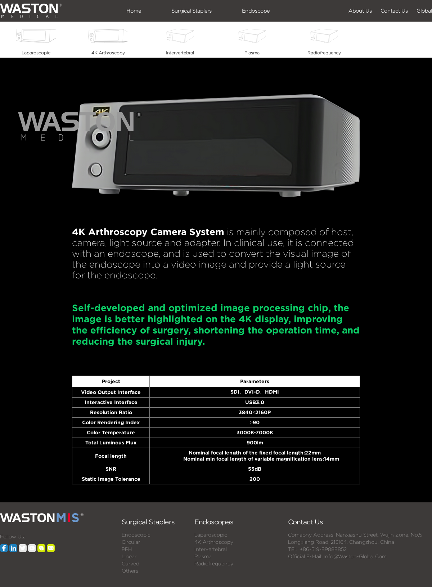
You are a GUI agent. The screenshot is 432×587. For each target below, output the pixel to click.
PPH (127, 549)
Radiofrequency (213, 563)
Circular (131, 542)
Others (130, 571)
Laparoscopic (210, 535)
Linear (129, 556)
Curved (130, 563)
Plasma (203, 556)
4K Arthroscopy (213, 542)
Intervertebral (210, 549)
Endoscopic (136, 535)
